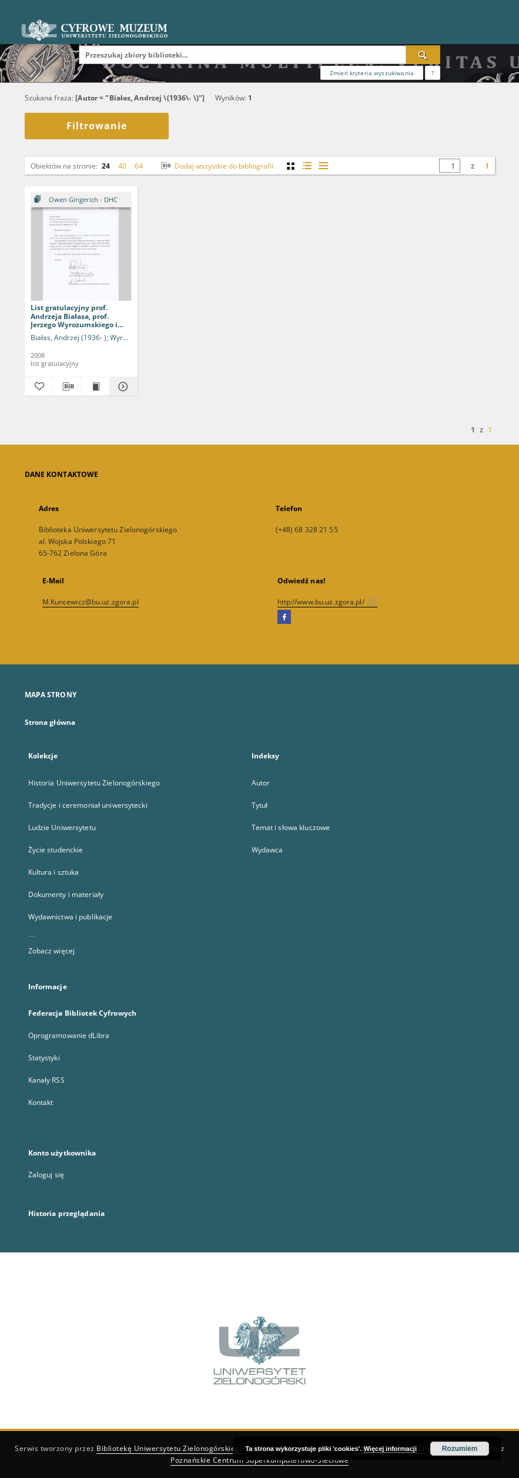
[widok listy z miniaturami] (307, 166)
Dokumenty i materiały (66, 894)
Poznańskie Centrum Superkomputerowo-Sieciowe (259, 1460)
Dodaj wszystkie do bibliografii (216, 166)
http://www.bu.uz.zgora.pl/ (327, 602)
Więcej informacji (390, 1448)
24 (106, 166)
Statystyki (44, 1058)
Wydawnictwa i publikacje (70, 917)
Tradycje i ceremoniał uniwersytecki (88, 805)
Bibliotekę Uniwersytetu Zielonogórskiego (170, 1448)
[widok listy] (323, 166)
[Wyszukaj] (423, 54)
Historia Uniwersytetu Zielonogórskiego (94, 783)
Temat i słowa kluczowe (291, 827)
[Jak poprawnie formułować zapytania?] (432, 73)
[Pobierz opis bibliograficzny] (67, 386)
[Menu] (505, 9)
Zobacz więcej (51, 951)
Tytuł (260, 805)
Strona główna (50, 722)
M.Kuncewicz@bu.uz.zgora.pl (90, 602)
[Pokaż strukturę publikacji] (81, 200)
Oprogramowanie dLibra (69, 1035)
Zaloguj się (46, 1175)
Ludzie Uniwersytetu (62, 827)
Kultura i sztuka (53, 872)
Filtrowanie (96, 125)
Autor (261, 783)
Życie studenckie (55, 850)
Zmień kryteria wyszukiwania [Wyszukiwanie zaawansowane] (372, 73)
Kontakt (40, 1102)
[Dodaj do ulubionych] (38, 386)
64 (139, 166)
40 (122, 166)
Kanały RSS (46, 1080)
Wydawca (267, 850)
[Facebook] (284, 617)
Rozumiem (460, 1449)
